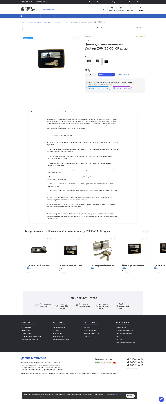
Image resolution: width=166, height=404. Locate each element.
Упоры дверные (58, 357)
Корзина (140, 10)
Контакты (92, 2)
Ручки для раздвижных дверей (31, 357)
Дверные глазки (58, 354)
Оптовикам (140, 2)
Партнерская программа (124, 354)
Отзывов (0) (62, 113)
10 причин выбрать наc (120, 2)
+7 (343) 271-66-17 (135, 386)
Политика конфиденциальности (126, 363)
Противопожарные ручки (29, 360)
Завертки (56, 351)
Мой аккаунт (131, 10)
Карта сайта (119, 360)
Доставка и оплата (103, 2)
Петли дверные (26, 354)
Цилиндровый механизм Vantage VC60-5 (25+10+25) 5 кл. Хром (39, 286)
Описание (34, 113)
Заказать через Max (121, 89)
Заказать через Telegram (98, 89)
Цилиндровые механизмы (61, 360)
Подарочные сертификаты (124, 351)
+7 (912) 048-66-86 (27, 2)
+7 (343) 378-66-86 (135, 383)
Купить (106, 76)
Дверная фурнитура (28, 9)
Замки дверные (26, 351)
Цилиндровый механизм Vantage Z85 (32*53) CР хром (71, 286)
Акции (37, 17)
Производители (47, 17)
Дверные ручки (26, 348)
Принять (130, 395)
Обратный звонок (43, 2)
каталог (25, 17)
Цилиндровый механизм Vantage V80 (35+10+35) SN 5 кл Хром (103, 286)
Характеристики (48, 113)
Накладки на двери (59, 348)
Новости (132, 2)
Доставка (74, 113)
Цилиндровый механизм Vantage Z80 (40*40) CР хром (134, 286)
